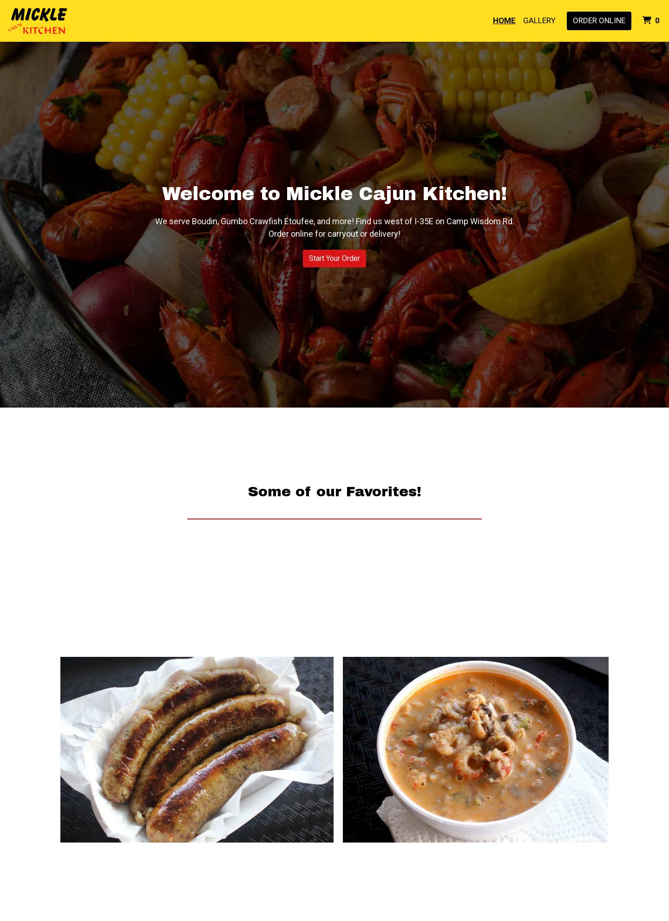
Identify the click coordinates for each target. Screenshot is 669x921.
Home (504, 20)
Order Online (599, 20)
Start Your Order (334, 258)
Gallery (539, 20)
